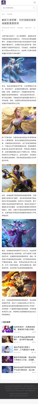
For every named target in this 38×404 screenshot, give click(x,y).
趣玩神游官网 (19, 393)
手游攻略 (20, 28)
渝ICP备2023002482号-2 (21, 396)
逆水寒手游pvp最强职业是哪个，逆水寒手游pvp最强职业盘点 (24, 338)
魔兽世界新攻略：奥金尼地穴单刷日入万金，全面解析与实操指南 (25, 358)
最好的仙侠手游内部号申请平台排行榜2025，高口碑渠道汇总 (25, 368)
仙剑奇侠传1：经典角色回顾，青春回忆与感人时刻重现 (25, 328)
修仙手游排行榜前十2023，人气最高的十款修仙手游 (24, 348)
